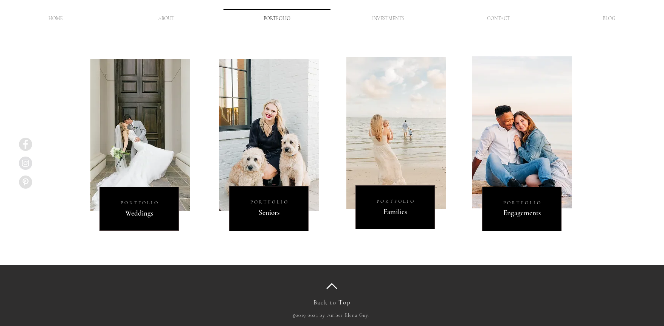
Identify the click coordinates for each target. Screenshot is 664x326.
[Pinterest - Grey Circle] (25, 182)
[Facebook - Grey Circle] (25, 144)
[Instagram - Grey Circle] (25, 163)
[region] (140, 143)
